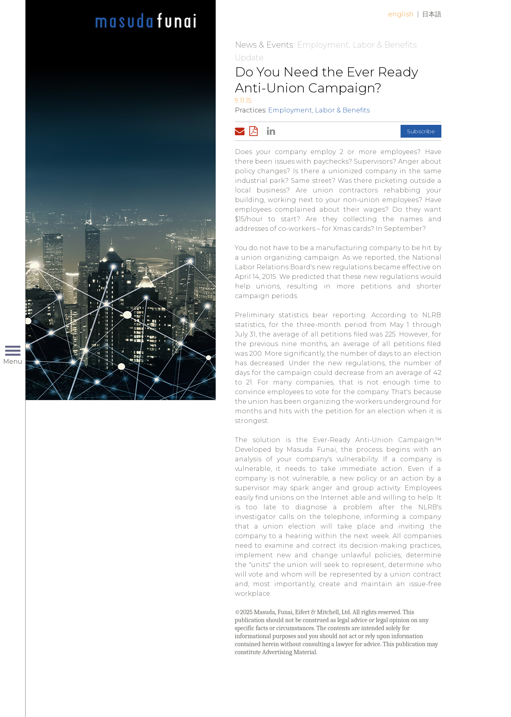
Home (146, 21)
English (401, 14)
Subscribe (421, 131)
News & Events (264, 45)
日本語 (431, 14)
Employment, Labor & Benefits (319, 110)
